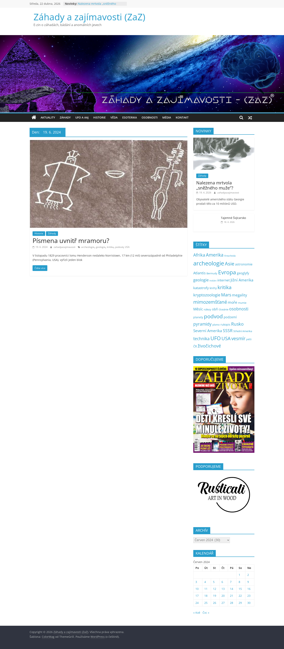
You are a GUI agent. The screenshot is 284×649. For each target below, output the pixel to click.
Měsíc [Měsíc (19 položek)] (198, 309)
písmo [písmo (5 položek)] (216, 324)
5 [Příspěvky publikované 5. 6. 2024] (214, 582)
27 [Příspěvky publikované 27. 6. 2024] (223, 603)
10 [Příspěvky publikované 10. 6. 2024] (197, 589)
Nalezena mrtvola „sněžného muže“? (214, 185)
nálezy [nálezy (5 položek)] (207, 309)
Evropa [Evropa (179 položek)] (227, 272)
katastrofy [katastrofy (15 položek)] (201, 288)
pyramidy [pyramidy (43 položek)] (202, 324)
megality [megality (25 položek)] (239, 295)
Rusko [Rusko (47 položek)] (237, 324)
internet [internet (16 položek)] (223, 280)
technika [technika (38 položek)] (201, 338)
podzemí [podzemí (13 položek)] (230, 317)
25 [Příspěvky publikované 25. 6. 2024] (205, 603)
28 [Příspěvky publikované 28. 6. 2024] (231, 603)
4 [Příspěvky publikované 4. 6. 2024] (205, 582)
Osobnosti (150, 117)
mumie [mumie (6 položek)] (242, 302)
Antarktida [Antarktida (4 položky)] (230, 255)
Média (166, 117)
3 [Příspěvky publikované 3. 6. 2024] (196, 582)
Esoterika (129, 117)
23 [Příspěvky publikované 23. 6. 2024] (248, 596)
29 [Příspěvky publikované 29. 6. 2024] (240, 603)
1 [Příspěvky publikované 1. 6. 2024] (239, 575)
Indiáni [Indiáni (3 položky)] (213, 280)
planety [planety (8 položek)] (198, 317)
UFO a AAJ (82, 117)
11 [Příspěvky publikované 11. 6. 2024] (205, 589)
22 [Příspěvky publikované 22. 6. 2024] (240, 596)
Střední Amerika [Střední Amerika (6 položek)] (242, 331)
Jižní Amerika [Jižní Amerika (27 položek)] (242, 280)
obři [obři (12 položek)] (215, 309)
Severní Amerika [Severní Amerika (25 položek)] (207, 330)
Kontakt (182, 117)
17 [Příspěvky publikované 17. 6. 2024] (197, 596)
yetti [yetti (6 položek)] (248, 339)
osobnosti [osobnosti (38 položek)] (238, 309)
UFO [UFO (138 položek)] (215, 338)
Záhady (65, 117)
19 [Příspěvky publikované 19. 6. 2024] (214, 596)
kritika (110, 247)
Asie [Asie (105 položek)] (229, 263)
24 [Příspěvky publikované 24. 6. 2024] (197, 603)
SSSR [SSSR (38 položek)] (228, 330)
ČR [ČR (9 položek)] (195, 346)
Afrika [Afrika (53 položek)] (199, 255)
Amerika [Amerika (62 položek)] (214, 255)
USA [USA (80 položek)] (226, 338)
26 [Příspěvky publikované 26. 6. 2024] (214, 603)
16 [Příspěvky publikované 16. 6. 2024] (248, 589)
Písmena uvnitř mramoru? (71, 240)
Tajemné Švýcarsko (233, 218)
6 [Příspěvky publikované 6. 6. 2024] (222, 582)
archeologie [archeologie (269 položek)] (208, 263)
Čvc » (206, 612)
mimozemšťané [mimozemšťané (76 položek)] (210, 302)
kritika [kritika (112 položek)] (225, 287)
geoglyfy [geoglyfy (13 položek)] (243, 273)
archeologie (87, 247)
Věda (114, 117)
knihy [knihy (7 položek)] (213, 288)
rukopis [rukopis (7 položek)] (225, 324)
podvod (119, 247)
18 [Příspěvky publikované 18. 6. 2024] (205, 596)
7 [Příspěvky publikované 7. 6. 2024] (231, 582)
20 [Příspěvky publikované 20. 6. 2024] (223, 596)
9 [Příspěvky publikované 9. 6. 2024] (248, 582)
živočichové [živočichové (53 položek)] (209, 346)
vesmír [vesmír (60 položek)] (238, 338)
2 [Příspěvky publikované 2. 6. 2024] (248, 575)
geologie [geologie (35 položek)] (201, 280)
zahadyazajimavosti (65, 247)
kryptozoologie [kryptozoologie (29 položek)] (206, 295)
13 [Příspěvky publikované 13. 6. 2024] (223, 589)
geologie (100, 247)
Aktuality (48, 117)
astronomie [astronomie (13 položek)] (243, 264)
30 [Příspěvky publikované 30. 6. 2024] (248, 603)
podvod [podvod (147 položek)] (213, 316)
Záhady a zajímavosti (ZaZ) (89, 17)
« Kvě (196, 612)
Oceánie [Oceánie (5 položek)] (223, 309)
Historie (99, 117)
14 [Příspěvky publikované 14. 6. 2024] (231, 589)
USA (127, 247)
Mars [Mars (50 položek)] (226, 295)
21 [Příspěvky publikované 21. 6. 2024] (231, 596)
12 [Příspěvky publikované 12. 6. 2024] (214, 589)
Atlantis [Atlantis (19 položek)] (199, 273)
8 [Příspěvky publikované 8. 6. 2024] (239, 582)
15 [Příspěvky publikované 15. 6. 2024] (240, 589)
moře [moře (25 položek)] (232, 302)
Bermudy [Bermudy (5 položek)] (211, 273)
